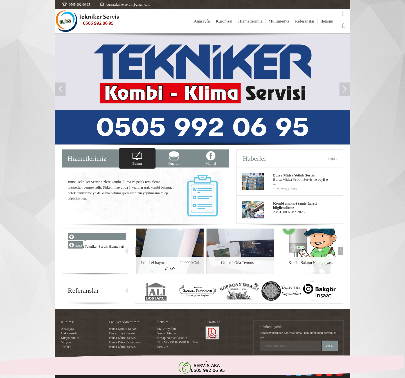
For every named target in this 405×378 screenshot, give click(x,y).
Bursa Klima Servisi (122, 338)
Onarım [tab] (174, 163)
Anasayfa (202, 21)
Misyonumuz (70, 338)
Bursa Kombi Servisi (123, 329)
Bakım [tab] (137, 163)
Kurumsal (224, 21)
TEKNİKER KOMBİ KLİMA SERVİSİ (177, 344)
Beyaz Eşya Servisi (122, 333)
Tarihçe (66, 347)
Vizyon (66, 342)
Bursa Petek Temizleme (125, 342)
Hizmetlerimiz (250, 21)
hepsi (332, 158)
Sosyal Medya (166, 333)
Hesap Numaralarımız (172, 338)
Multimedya (279, 21)
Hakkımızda (69, 333)
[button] (60, 113)
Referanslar (304, 21)
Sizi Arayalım (166, 329)
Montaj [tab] (211, 163)
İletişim (326, 21)
